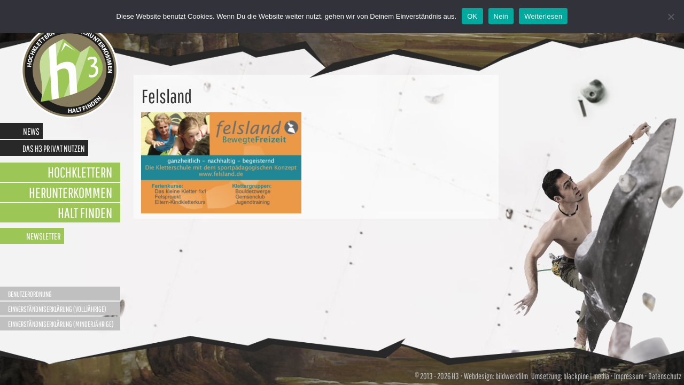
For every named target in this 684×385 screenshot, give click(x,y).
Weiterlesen (543, 16)
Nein (501, 16)
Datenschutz (664, 376)
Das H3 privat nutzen (53, 148)
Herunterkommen (70, 192)
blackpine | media (585, 376)
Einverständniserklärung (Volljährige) (57, 309)
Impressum (628, 376)
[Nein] (670, 16)
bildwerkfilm (511, 376)
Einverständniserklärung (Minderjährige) (61, 324)
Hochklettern (80, 172)
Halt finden (85, 212)
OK (472, 16)
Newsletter (43, 236)
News (31, 131)
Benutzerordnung (30, 294)
